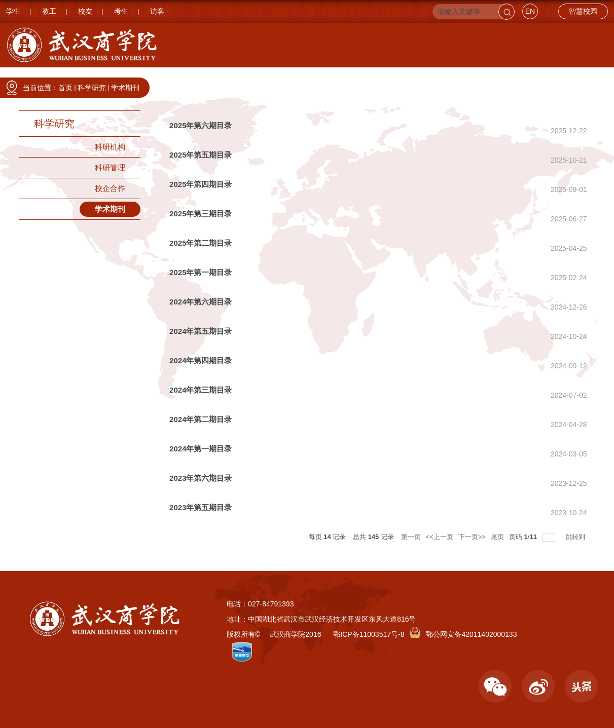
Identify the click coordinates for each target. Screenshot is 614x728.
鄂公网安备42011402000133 (471, 634)
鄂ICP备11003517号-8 (368, 634)
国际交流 (574, 77)
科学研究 (440, 77)
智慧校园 (583, 11)
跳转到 (576, 537)
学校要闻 (173, 77)
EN (530, 11)
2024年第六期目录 (200, 301)
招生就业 (507, 77)
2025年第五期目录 (200, 154)
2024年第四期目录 (200, 360)
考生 (121, 11)
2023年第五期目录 (200, 507)
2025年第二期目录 (200, 243)
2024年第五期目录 (200, 331)
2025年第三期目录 (200, 213)
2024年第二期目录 (200, 419)
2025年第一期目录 (200, 272)
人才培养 (373, 77)
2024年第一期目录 (200, 448)
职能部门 (306, 77)
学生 (13, 11)
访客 (157, 11)
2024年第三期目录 (200, 390)
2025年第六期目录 (200, 125)
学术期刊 (125, 88)
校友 (85, 11)
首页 (65, 88)
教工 (49, 11)
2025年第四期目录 (200, 184)
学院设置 (240, 77)
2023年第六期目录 (200, 478)
